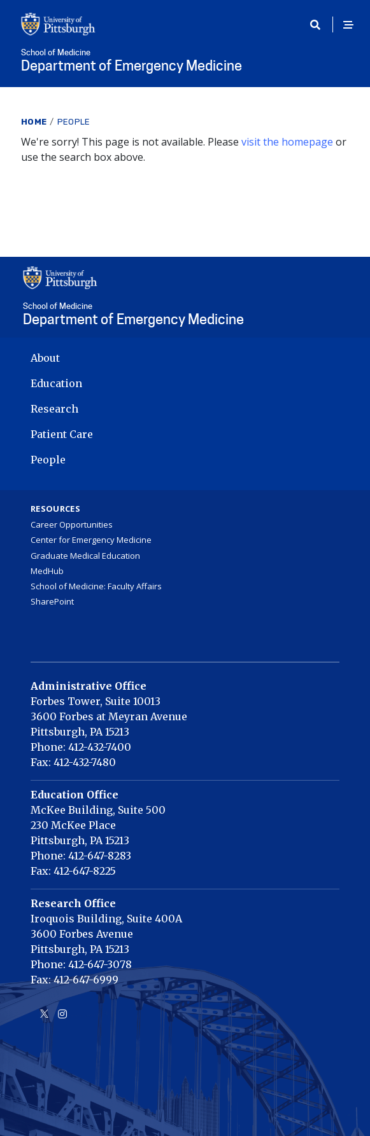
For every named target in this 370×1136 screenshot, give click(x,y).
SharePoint (52, 601)
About (45, 358)
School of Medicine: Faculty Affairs (96, 586)
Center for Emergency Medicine (91, 539)
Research (54, 408)
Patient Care (62, 434)
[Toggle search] (319, 25)
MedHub (47, 571)
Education (56, 383)
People (73, 122)
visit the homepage (287, 142)
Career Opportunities (72, 524)
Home (33, 122)
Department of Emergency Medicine (185, 61)
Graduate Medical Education (85, 555)
